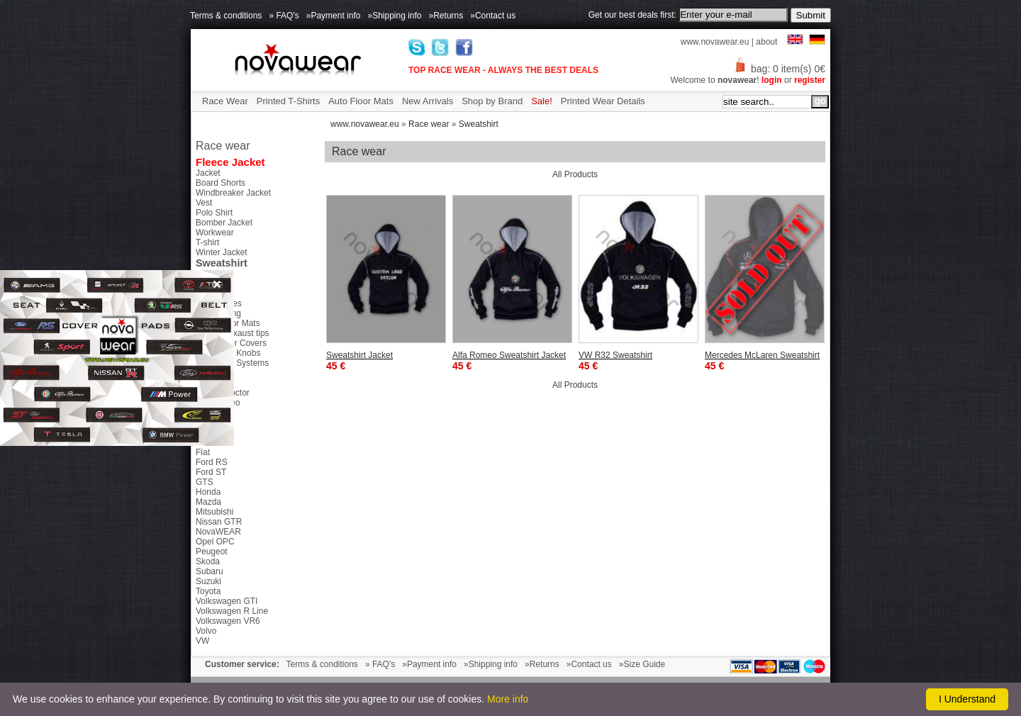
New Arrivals (427, 101)
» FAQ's (284, 16)
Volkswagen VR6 (228, 621)
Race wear (428, 124)
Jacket (208, 173)
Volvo (206, 631)
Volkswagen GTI (226, 601)
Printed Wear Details (603, 101)
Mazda (208, 502)
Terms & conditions (226, 16)
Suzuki (208, 581)
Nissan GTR (219, 522)
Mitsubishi (214, 512)
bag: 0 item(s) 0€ (779, 68)
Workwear (215, 232)
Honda (208, 492)
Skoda (208, 561)
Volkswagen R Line (232, 611)
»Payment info (333, 16)
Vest (204, 203)
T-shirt (207, 242)
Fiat (203, 452)
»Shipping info (394, 16)
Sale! (541, 101)
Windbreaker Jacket (233, 193)
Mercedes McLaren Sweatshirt (762, 355)
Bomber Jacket (224, 223)
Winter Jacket (221, 252)
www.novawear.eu (715, 42)
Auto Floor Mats (361, 101)
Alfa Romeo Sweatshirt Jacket (509, 355)
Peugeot (212, 551)
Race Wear (225, 101)
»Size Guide (642, 664)
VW (202, 641)
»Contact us (492, 16)
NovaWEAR (218, 532)
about (766, 42)
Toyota (208, 591)
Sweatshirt (478, 124)
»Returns (446, 16)
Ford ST (211, 472)
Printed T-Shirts (288, 101)
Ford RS (212, 462)
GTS (204, 482)
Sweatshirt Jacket (359, 355)
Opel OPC (215, 542)
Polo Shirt (214, 213)
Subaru (209, 571)
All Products (575, 174)
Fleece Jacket (230, 162)
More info (507, 699)
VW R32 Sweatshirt (615, 355)
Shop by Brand (492, 101)
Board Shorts (220, 183)
